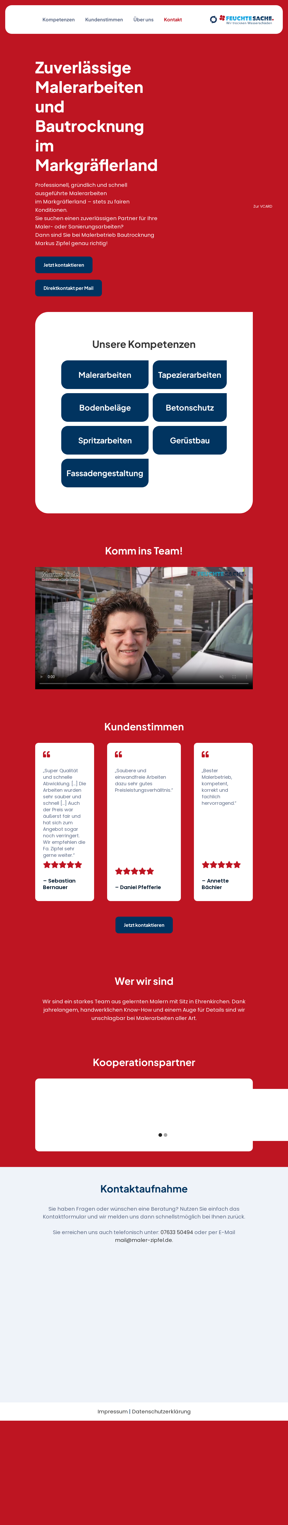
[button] (48, 1115)
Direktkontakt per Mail (69, 288)
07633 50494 (177, 1232)
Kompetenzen (58, 19)
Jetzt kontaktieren (64, 265)
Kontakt (173, 19)
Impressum (112, 1411)
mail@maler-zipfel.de (143, 1240)
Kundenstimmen (104, 19)
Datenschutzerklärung (161, 1411)
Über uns (143, 19)
